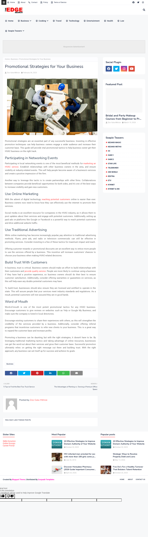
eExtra (111, 176)
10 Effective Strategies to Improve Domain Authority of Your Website (80, 442)
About (21, 2)
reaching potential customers (56, 199)
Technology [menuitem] (72, 21)
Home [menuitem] (9, 21)
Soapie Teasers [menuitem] (13, 31)
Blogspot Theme (18, 479)
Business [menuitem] (23, 21)
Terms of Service (58, 2)
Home (11, 2)
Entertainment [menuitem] (92, 21)
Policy (44, 2)
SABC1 (111, 155)
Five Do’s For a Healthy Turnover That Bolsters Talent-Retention (128, 468)
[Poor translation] (10, 496)
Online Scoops (9, 443)
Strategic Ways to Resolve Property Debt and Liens (125, 455)
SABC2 (111, 159)
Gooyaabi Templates (46, 479)
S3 (109, 151)
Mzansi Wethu (114, 147)
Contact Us (140, 479)
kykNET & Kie (114, 189)
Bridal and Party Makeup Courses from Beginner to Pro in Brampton (123, 117)
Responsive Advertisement (74, 47)
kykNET (111, 185)
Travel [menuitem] (57, 21)
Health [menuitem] (108, 21)
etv (109, 180)
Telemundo (113, 168)
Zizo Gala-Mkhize (13, 73)
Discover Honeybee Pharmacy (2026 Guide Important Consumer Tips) (79, 468)
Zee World (113, 172)
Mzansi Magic (114, 142)
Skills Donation (9, 441)
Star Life (112, 163)
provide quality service (35, 271)
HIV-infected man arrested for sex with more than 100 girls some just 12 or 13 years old (80, 455)
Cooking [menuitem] (41, 21)
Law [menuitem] (120, 21)
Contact (32, 2)
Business (14, 59)
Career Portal (8, 445)
